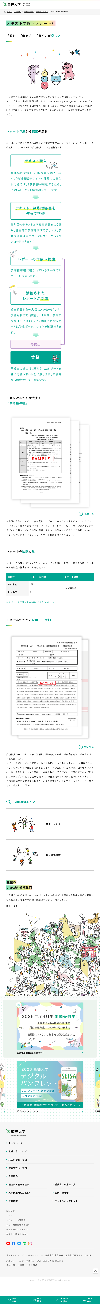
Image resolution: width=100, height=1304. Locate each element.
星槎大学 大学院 (53, 1267)
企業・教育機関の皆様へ (18, 1236)
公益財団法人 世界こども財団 (20, 1277)
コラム (9, 1227)
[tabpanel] (50, 1096)
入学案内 (17, 11)
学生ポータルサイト (16, 1241)
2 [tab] (45, 1128)
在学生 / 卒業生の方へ (17, 1246)
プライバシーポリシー (32, 1267)
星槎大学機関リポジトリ (77, 1267)
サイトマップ (12, 1267)
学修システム (29, 11)
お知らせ (10, 1222)
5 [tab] (50, 1128)
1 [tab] (43, 1128)
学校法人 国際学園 (52, 1273)
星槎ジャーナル (13, 1273)
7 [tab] (53, 1128)
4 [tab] (48, 1128)
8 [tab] (55, 1128)
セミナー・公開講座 (16, 1232)
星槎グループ (32, 1273)
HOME (9, 11)
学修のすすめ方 (42, 11)
